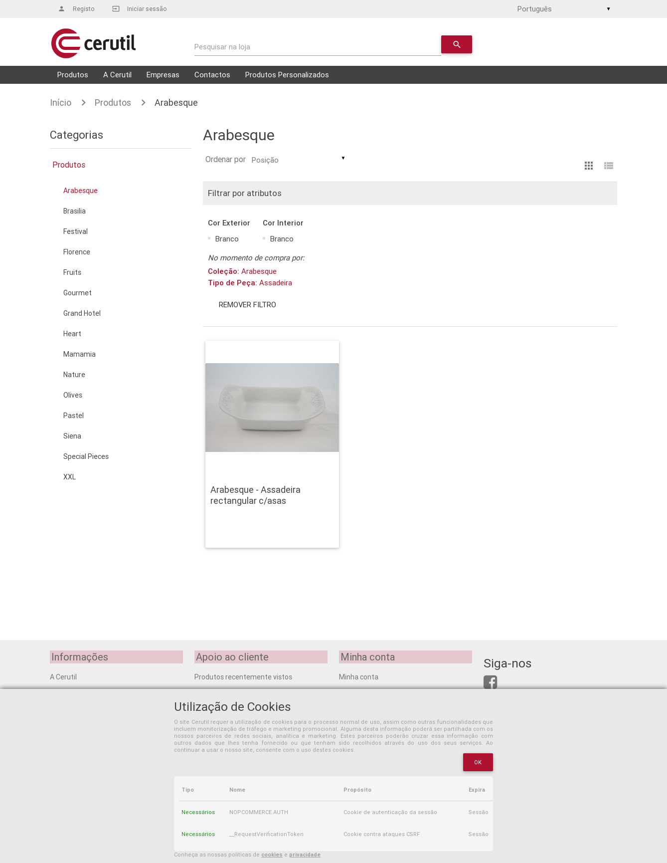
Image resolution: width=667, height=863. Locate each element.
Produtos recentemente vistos (243, 676)
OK (478, 762)
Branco (227, 238)
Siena (72, 436)
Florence (76, 251)
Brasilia (74, 211)
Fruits (72, 272)
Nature (74, 374)
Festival (75, 231)
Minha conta (358, 676)
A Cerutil (117, 74)
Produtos (72, 74)
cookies (272, 854)
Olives (72, 395)
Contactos (212, 74)
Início (60, 102)
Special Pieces (86, 456)
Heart (72, 333)
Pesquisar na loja (222, 46)
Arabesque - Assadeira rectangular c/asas (255, 495)
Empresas (163, 74)
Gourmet (77, 292)
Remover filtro (248, 304)
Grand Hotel (82, 313)
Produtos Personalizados (287, 74)
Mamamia (79, 354)
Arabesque (176, 102)
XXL (69, 476)
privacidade (305, 854)
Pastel (73, 415)
